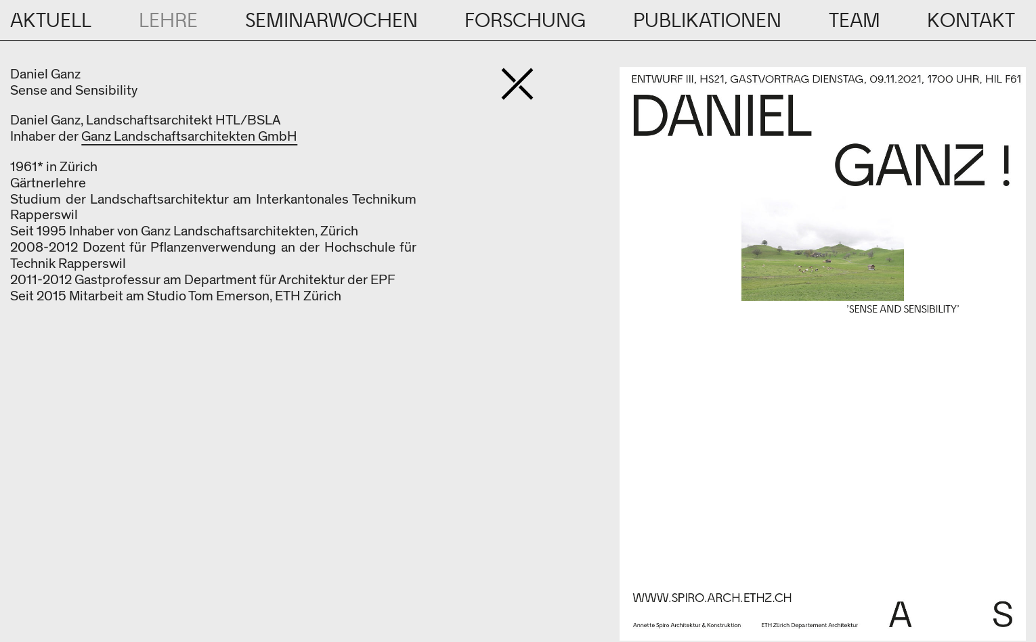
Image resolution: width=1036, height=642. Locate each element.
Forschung (525, 20)
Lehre (168, 20)
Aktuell (50, 20)
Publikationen (707, 20)
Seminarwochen (331, 20)
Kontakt (971, 20)
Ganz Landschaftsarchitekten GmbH (189, 136)
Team (854, 20)
